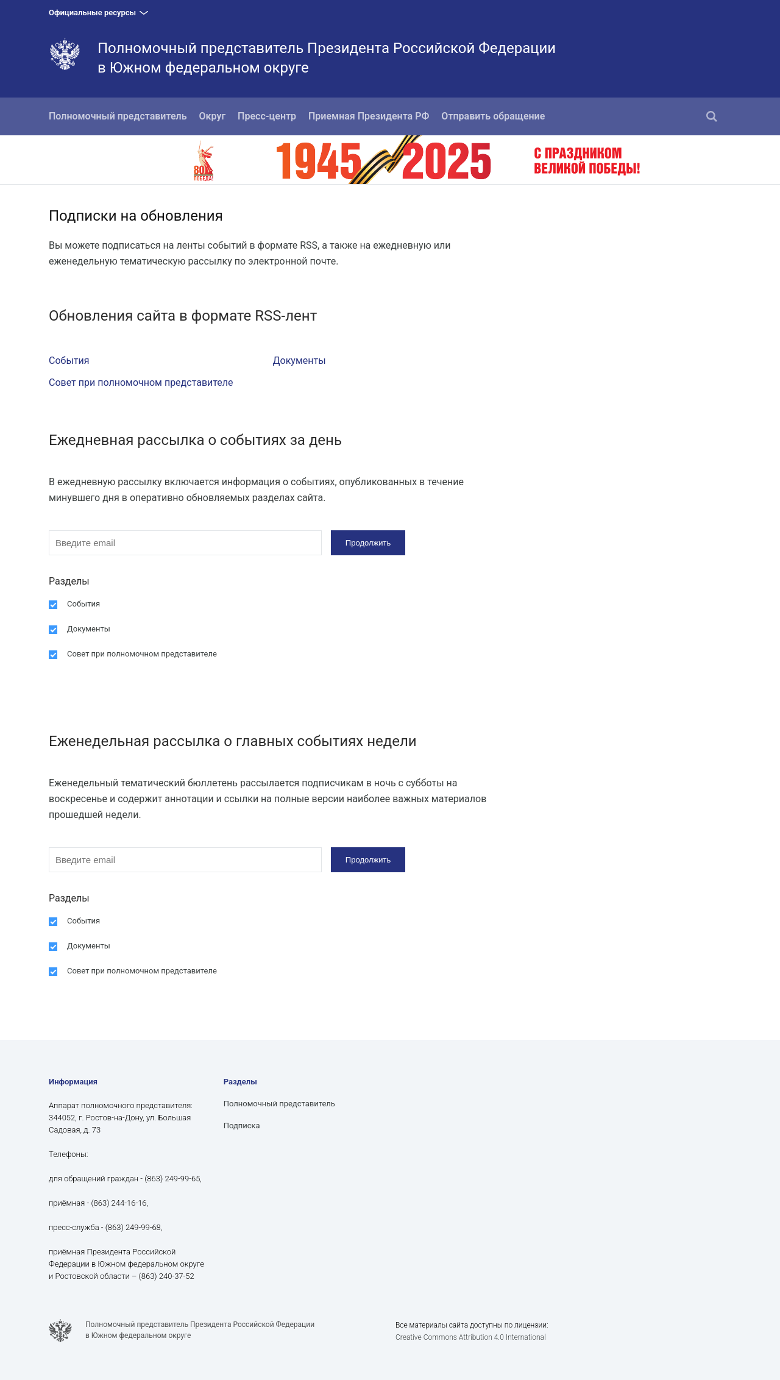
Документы (299, 360)
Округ (212, 116)
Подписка (242, 1125)
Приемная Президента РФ (368, 116)
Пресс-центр (267, 116)
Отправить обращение (493, 116)
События (69, 360)
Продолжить (368, 542)
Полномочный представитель (118, 116)
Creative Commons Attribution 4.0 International (470, 1337)
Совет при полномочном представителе (141, 382)
